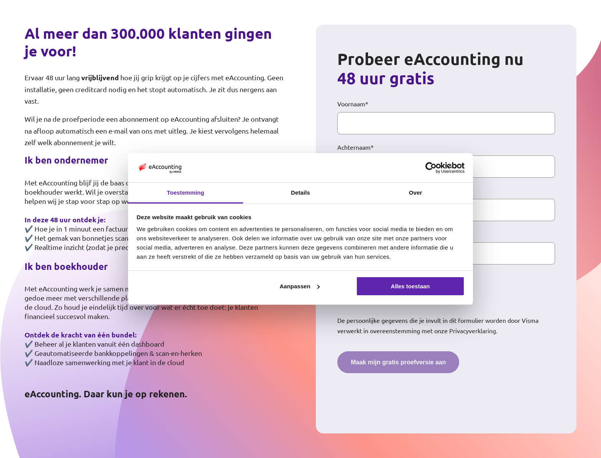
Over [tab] (415, 192)
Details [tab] (300, 192)
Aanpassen (300, 286)
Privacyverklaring (472, 330)
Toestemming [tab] (185, 192)
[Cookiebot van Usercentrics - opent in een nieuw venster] (431, 168)
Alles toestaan (410, 286)
